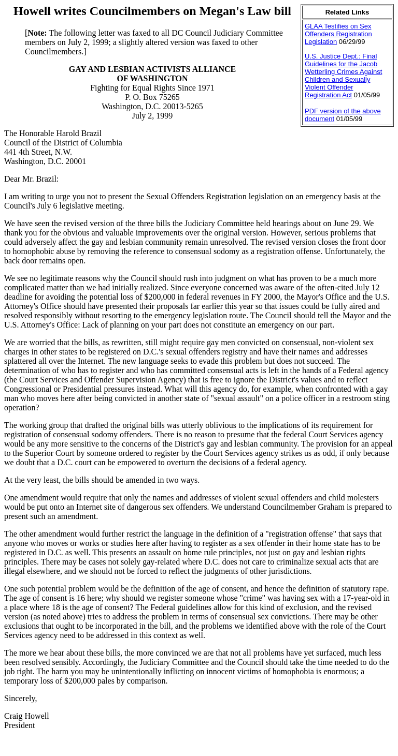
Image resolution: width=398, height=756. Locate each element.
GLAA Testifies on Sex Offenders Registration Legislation (338, 34)
